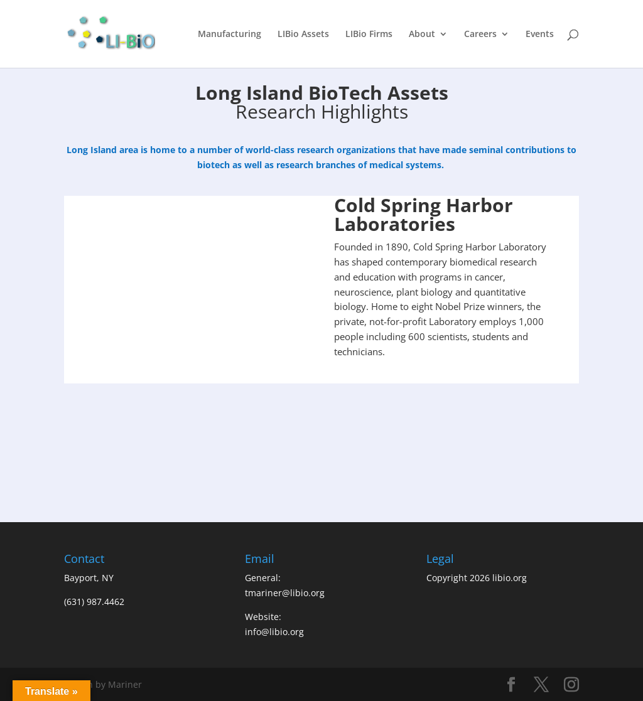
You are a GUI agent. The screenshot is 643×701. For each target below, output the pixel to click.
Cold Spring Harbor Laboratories (423, 214)
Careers (480, 34)
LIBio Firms (368, 34)
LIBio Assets (303, 34)
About (422, 34)
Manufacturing (229, 34)
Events (540, 34)
